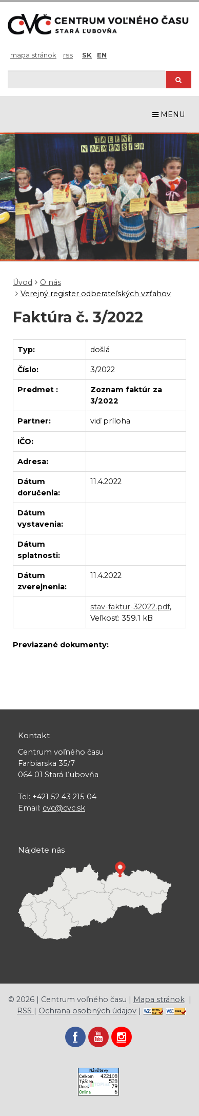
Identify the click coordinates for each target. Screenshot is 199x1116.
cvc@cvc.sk (64, 808)
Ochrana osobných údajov (87, 1010)
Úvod (22, 282)
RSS (68, 55)
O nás (50, 282)
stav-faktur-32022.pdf (130, 606)
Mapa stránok (33, 55)
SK (87, 55)
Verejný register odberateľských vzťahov (96, 293)
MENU (168, 114)
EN (102, 55)
